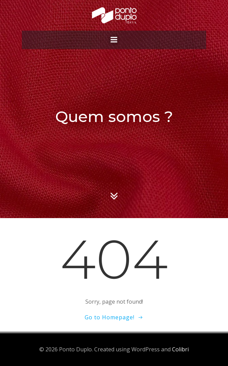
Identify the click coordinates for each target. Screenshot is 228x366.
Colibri (180, 349)
